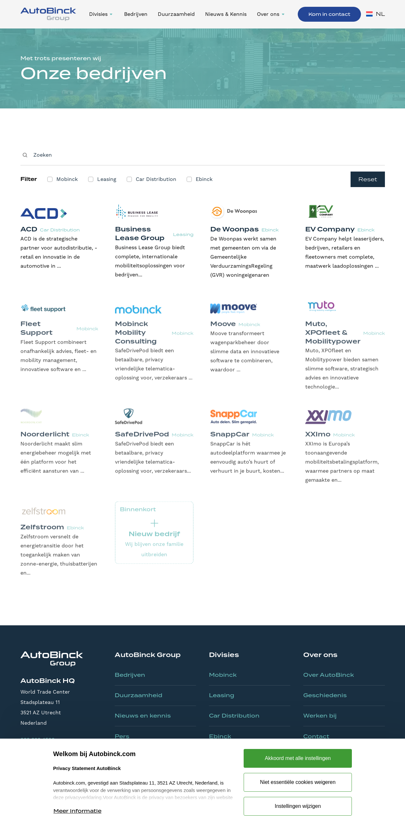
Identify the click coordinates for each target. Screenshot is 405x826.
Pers (122, 736)
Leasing (221, 695)
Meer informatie (77, 811)
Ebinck (220, 736)
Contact (316, 736)
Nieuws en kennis (143, 715)
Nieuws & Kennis (226, 14)
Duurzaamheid (176, 14)
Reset (367, 179)
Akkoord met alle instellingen (298, 758)
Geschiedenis (325, 695)
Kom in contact (329, 14)
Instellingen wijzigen (298, 806)
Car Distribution (234, 715)
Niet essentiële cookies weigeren (298, 782)
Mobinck (223, 674)
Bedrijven (135, 14)
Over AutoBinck (328, 674)
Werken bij (320, 715)
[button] (101, 14)
